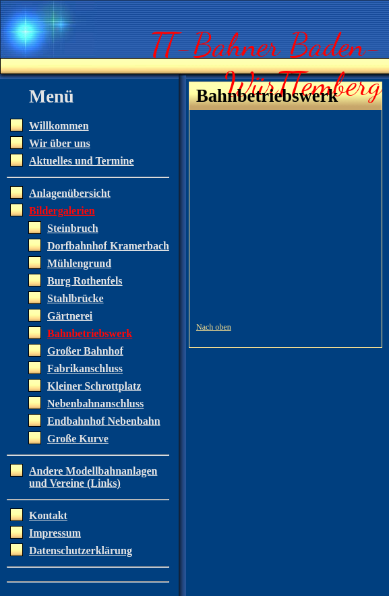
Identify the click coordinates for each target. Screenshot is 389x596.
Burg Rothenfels (85, 281)
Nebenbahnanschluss (95, 403)
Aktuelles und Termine (81, 161)
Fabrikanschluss (85, 368)
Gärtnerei (69, 316)
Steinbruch (72, 228)
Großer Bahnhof (85, 351)
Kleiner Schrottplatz (94, 386)
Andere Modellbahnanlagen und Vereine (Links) (93, 477)
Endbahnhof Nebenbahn (103, 421)
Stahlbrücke (75, 298)
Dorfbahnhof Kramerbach (108, 245)
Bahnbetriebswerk (89, 333)
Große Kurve (78, 438)
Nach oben (213, 327)
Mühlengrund (79, 263)
